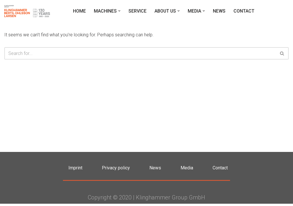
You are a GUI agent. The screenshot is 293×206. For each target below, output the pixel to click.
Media (187, 170)
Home (78, 11)
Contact (243, 11)
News (219, 11)
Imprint (75, 170)
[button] (118, 11)
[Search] (140, 53)
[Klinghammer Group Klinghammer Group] (27, 11)
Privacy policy (116, 170)
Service (137, 11)
